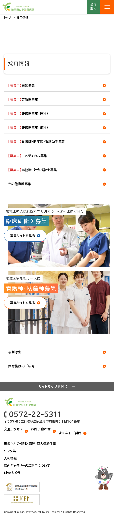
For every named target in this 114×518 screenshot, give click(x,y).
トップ (7, 17)
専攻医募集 (23, 100)
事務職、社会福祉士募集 (32, 170)
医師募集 (21, 86)
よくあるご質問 (70, 433)
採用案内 (93, 6)
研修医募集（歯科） (28, 128)
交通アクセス (13, 429)
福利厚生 (14, 352)
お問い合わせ (41, 429)
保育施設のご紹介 (21, 366)
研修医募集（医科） (28, 114)
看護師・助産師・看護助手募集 (36, 142)
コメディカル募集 (27, 156)
